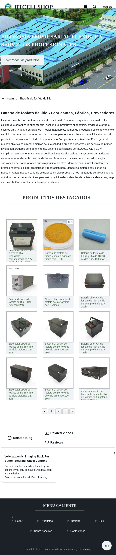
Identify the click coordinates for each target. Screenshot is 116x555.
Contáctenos (81, 530)
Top (107, 544)
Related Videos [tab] (59, 433)
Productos (50, 520)
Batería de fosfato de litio (35, 98)
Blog (104, 520)
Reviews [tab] (54, 443)
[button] (86, 7)
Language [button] (106, 6)
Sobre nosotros (46, 530)
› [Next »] (72, 411)
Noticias (79, 520)
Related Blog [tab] (19, 438)
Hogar (10, 98)
